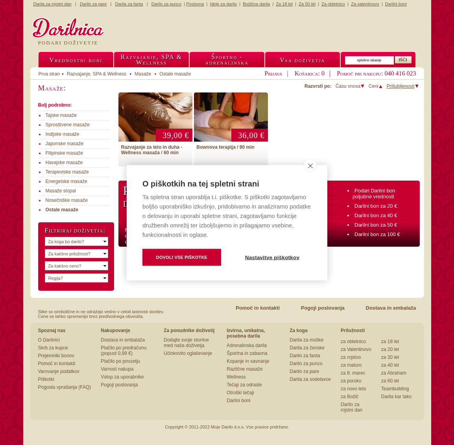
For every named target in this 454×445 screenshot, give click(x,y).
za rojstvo (351, 357)
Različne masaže (244, 369)
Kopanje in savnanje (248, 361)
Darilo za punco (306, 363)
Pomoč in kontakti (258, 308)
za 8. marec (353, 373)
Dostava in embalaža (391, 308)
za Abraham (393, 373)
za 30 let (390, 357)
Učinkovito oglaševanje (188, 353)
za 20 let (390, 349)
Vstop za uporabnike (122, 377)
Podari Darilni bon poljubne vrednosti (373, 193)
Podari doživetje (68, 43)
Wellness (236, 377)
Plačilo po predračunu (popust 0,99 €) (123, 350)
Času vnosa (350, 86)
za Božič (349, 396)
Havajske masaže (64, 162)
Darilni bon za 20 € (375, 206)
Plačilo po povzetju (120, 361)
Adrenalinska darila (247, 345)
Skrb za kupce (53, 348)
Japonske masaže (65, 143)
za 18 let (390, 341)
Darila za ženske (307, 348)
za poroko (351, 381)
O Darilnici (49, 340)
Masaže (143, 74)
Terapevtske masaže (67, 172)
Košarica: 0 (310, 73)
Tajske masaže (61, 115)
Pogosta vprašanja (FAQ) (64, 387)
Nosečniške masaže (67, 200)
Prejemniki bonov (56, 355)
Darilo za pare (304, 371)
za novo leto (353, 388)
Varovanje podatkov (58, 371)
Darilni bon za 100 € (377, 234)
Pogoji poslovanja (323, 308)
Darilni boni (238, 400)
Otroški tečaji (240, 392)
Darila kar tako (396, 396)
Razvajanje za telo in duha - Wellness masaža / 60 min (152, 149)
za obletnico (353, 341)
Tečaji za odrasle (244, 385)
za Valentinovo (356, 349)
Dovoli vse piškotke (181, 257)
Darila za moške (306, 340)
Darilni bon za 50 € (375, 225)
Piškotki (46, 379)
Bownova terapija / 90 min (226, 147)
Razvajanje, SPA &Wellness (151, 60)
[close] (310, 165)
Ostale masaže (175, 74)
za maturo (351, 365)
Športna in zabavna (247, 353)
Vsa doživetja (302, 60)
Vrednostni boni (76, 60)
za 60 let (390, 381)
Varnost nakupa (117, 369)
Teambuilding (395, 388)
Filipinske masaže (64, 153)
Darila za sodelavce (310, 379)
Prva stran (49, 74)
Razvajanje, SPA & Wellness (97, 74)
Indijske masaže (62, 134)
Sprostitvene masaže (68, 124)
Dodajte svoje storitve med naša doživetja (186, 342)
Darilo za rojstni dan (351, 407)
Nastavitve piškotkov (272, 257)
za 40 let (390, 365)
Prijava (273, 73)
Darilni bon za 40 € (375, 215)
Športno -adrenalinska (227, 60)
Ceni (376, 86)
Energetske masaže (66, 181)
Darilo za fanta (305, 355)
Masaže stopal (61, 191)
